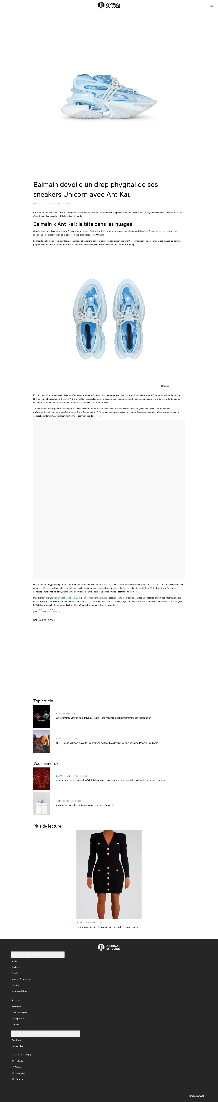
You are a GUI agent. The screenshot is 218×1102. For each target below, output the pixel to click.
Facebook (18, 1079)
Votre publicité (18, 1018)
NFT (37, 611)
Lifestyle (16, 985)
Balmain (66, 591)
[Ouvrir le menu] (212, 5)
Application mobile (45, 1033)
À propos (16, 1000)
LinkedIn (17, 1060)
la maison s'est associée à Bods (66, 597)
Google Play (17, 1045)
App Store (16, 1039)
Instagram (18, 1073)
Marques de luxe (19, 991)
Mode (14, 960)
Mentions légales (19, 1012)
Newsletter (17, 1006)
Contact (15, 1024)
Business (16, 966)
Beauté (15, 972)
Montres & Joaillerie (21, 978)
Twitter (17, 1067)
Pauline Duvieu (60, 203)
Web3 (55, 611)
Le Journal (38, 954)
